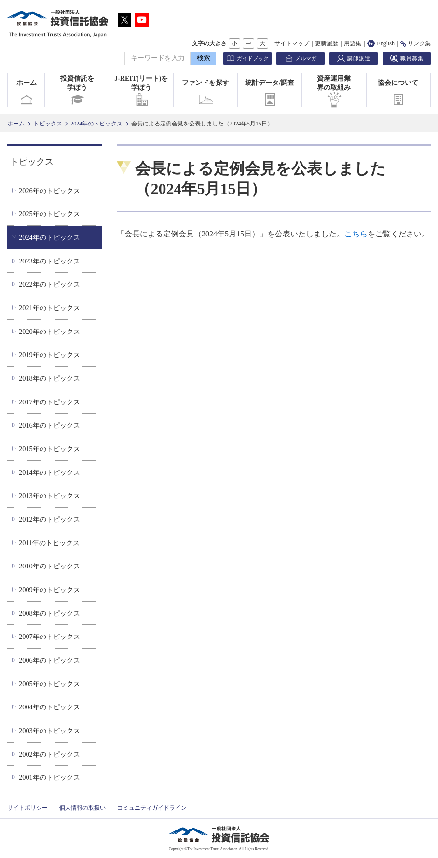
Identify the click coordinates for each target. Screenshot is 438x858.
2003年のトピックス (49, 730)
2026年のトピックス (49, 190)
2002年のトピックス (49, 754)
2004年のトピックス (49, 707)
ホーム (26, 93)
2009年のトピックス (49, 590)
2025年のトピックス (49, 214)
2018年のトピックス (49, 378)
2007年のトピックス (49, 636)
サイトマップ (291, 43)
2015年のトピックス (49, 449)
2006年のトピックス (49, 660)
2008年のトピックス (49, 613)
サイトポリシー (27, 807)
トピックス (47, 123)
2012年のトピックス (49, 519)
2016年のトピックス (49, 425)
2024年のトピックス (96, 123)
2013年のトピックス (49, 495)
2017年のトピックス (49, 402)
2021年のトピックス (49, 308)
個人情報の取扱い (82, 807)
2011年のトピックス (49, 543)
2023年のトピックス (49, 261)
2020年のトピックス (49, 331)
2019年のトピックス (49, 355)
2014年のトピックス (49, 472)
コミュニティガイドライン (152, 807)
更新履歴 (326, 43)
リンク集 (415, 43)
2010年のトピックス (49, 566)
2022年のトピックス (49, 284)
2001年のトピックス (49, 777)
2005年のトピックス (49, 684)
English (381, 43)
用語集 (352, 43)
